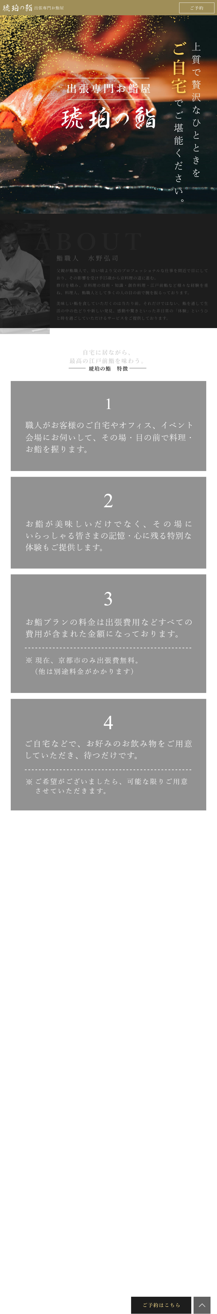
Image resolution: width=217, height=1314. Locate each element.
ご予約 (197, 8)
